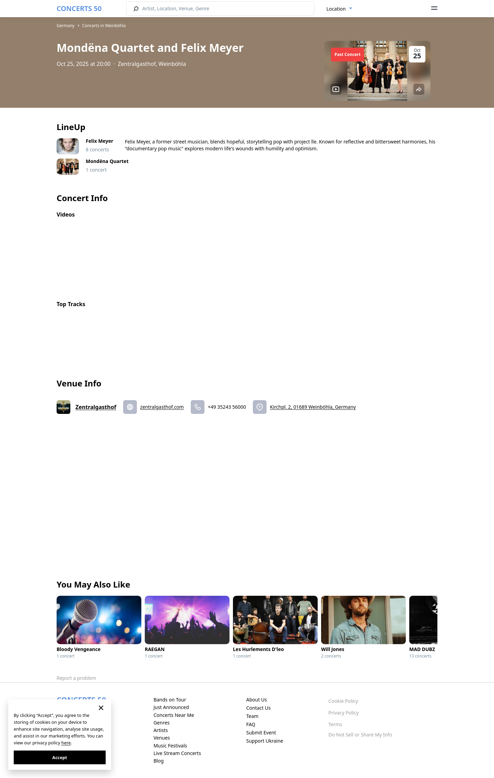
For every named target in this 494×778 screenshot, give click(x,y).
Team (252, 716)
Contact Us (258, 708)
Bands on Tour (169, 699)
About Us (256, 699)
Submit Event (261, 732)
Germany (65, 25)
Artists (160, 730)
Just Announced (171, 707)
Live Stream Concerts (177, 753)
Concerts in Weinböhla (104, 25)
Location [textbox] (336, 8)
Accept (59, 757)
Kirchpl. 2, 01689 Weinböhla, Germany (313, 407)
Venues (161, 737)
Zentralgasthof (95, 407)
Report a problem (76, 678)
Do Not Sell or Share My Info (360, 734)
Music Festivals (170, 745)
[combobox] (339, 9)
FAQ (251, 724)
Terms (335, 724)
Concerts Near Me (173, 715)
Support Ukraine (264, 741)
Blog (158, 760)
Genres (161, 722)
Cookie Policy (343, 701)
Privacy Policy (343, 712)
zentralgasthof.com (162, 407)
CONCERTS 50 (79, 8)
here (66, 743)
